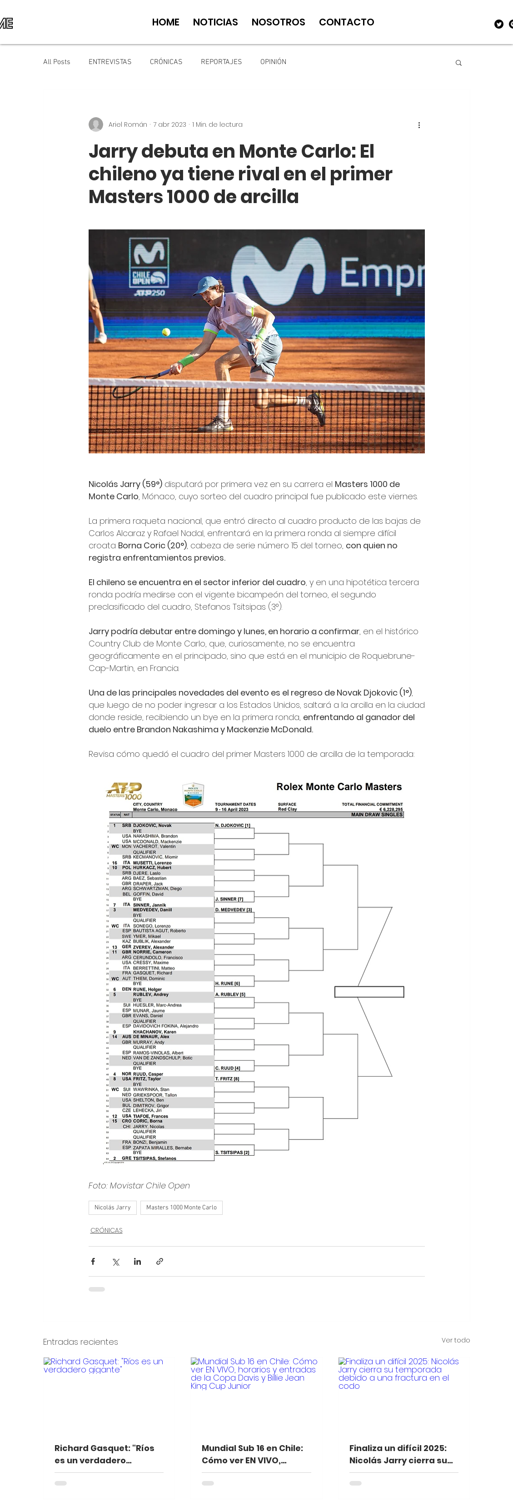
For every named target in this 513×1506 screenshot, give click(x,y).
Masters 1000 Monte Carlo (181, 1208)
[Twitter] (498, 24)
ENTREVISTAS (110, 62)
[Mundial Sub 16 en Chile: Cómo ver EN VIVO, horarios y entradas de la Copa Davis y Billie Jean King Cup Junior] (256, 1394)
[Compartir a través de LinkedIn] (137, 1261)
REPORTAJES (221, 62)
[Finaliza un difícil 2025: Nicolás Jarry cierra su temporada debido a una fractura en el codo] (404, 1394)
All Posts (56, 62)
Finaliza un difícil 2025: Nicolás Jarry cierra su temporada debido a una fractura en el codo (400, 1454)
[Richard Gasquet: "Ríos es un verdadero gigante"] (109, 1394)
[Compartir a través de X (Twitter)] (115, 1261)
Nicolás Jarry (113, 1208)
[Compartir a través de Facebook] (93, 1261)
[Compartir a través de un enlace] (159, 1261)
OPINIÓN (273, 62)
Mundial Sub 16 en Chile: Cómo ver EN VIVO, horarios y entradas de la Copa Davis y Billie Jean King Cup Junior (252, 1454)
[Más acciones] (419, 124)
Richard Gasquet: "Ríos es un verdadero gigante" (104, 1454)
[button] (458, 62)
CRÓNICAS (166, 62)
